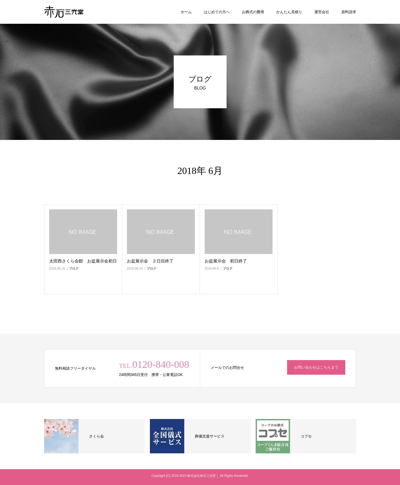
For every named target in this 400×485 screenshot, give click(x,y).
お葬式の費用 (253, 12)
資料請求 (348, 12)
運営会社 (321, 12)
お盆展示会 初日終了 (226, 261)
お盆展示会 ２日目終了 (150, 261)
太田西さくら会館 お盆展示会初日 (83, 261)
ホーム (186, 12)
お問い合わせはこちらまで (316, 367)
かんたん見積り (289, 12)
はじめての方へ (217, 12)
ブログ (74, 268)
